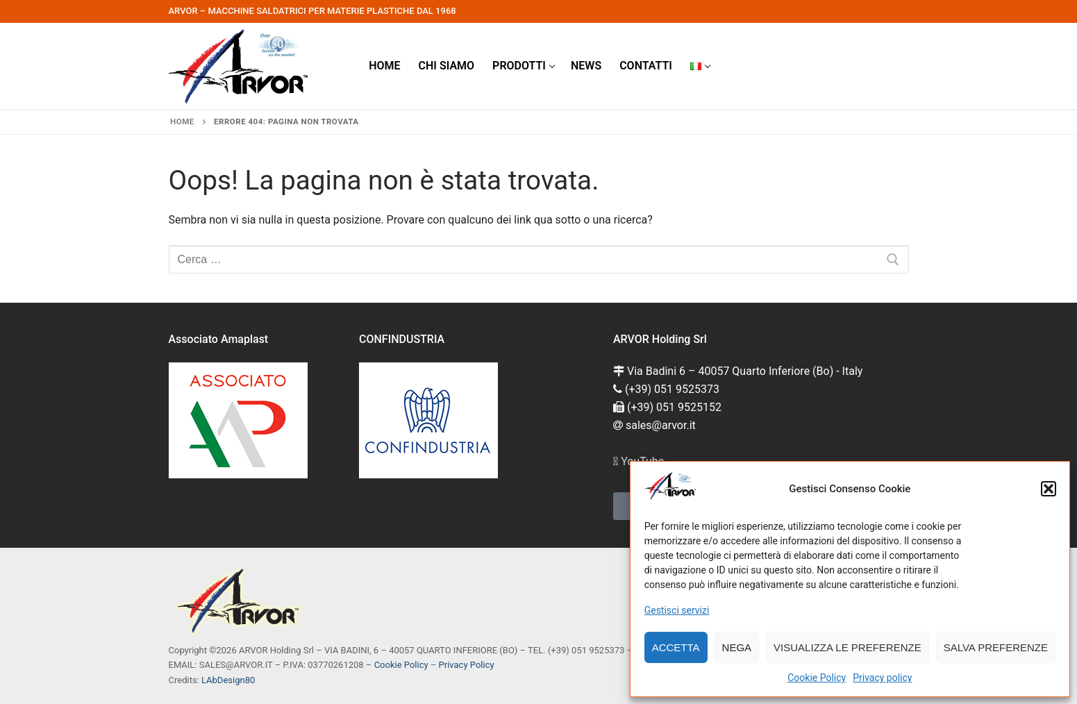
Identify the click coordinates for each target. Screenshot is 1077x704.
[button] (1048, 489)
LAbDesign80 (228, 680)
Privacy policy (882, 677)
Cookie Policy (816, 677)
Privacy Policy (466, 665)
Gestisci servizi (677, 610)
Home (182, 121)
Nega (737, 647)
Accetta (676, 647)
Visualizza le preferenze (847, 647)
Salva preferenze (996, 647)
